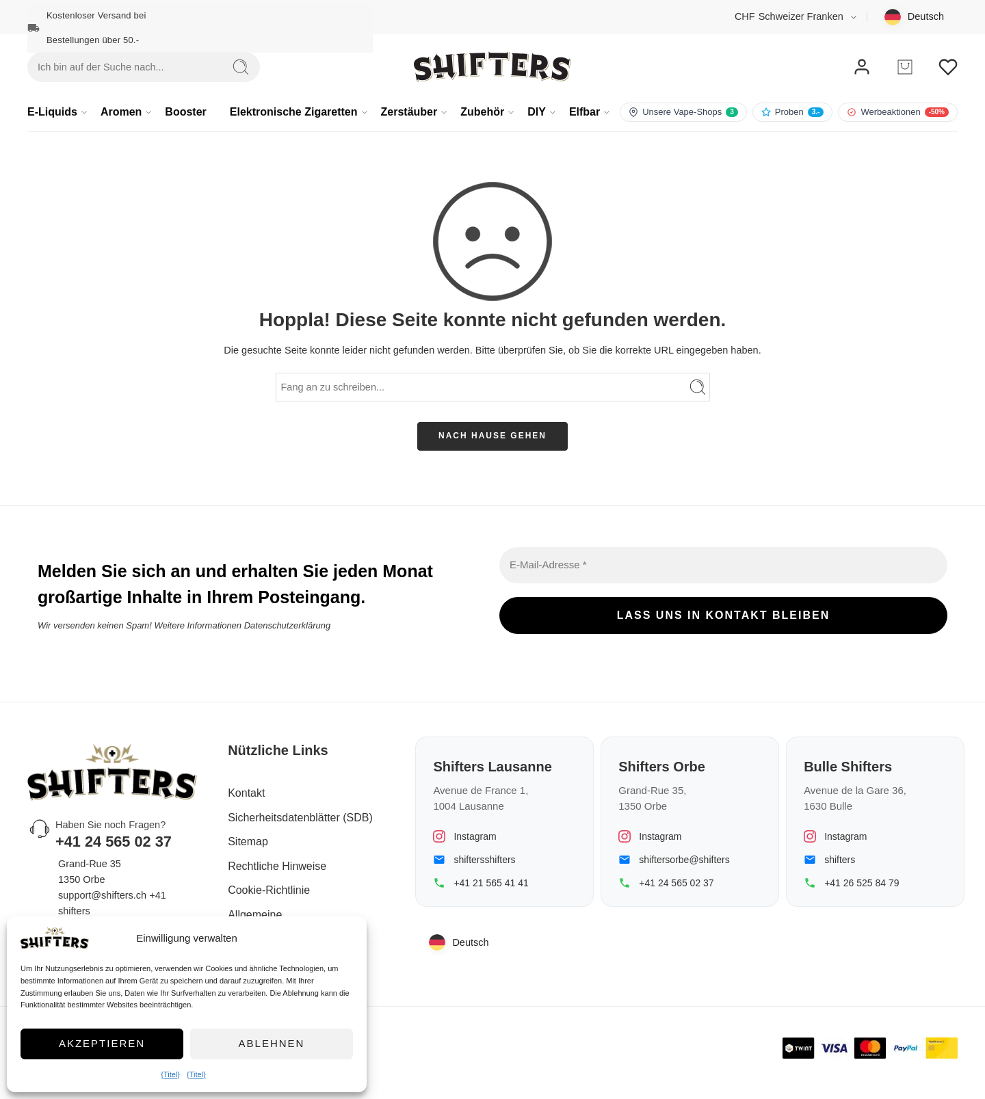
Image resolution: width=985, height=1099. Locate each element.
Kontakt (246, 793)
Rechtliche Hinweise (277, 866)
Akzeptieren (102, 1043)
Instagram (475, 836)
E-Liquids (52, 112)
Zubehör (482, 112)
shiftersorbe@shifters (684, 859)
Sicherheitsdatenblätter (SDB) (300, 817)
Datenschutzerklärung (287, 625)
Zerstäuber (409, 112)
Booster (185, 112)
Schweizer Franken (789, 17)
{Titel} (170, 1074)
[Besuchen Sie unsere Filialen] (683, 112)
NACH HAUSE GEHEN (492, 435)
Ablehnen (272, 1043)
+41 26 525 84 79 (861, 883)
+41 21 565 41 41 (491, 883)
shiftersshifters (484, 859)
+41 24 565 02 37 (676, 883)
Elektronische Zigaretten (294, 112)
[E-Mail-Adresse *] (723, 565)
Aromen (121, 112)
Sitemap (248, 841)
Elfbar (584, 112)
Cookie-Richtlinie (269, 890)
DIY (536, 112)
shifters (839, 859)
